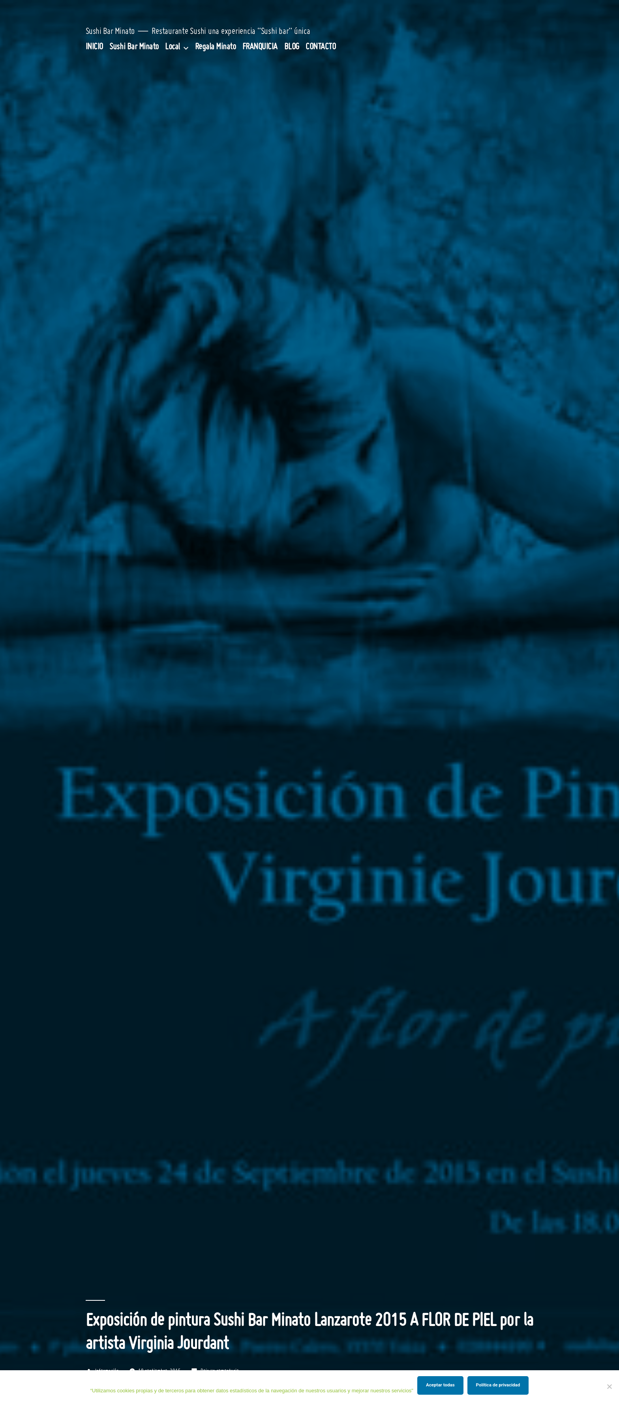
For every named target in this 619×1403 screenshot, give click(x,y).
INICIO (94, 47)
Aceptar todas (440, 1385)
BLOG (291, 47)
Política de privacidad (498, 1385)
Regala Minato (215, 47)
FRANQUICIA (260, 47)
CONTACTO (321, 47)
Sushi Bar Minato (110, 32)
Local (172, 47)
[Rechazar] (609, 1386)
